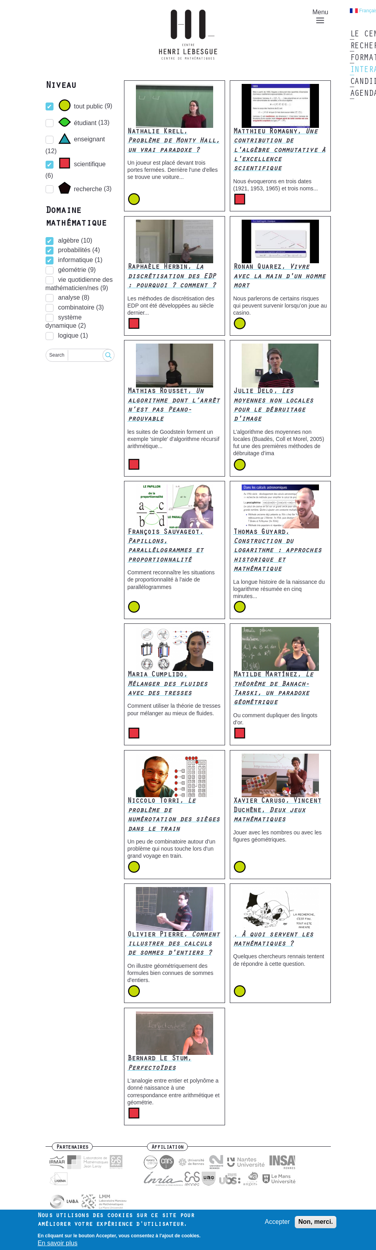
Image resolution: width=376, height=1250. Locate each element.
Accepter (277, 1221)
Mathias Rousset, (173, 405)
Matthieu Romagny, (279, 151)
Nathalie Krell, (173, 141)
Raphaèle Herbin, (172, 277)
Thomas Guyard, (277, 551)
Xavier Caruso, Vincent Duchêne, (277, 811)
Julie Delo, (273, 405)
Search (56, 355)
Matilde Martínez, (273, 689)
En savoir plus (58, 1243)
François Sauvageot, (166, 546)
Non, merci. (315, 1221)
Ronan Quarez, (279, 277)
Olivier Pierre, (173, 944)
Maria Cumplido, (168, 684)
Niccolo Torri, (173, 815)
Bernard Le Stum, (160, 1064)
